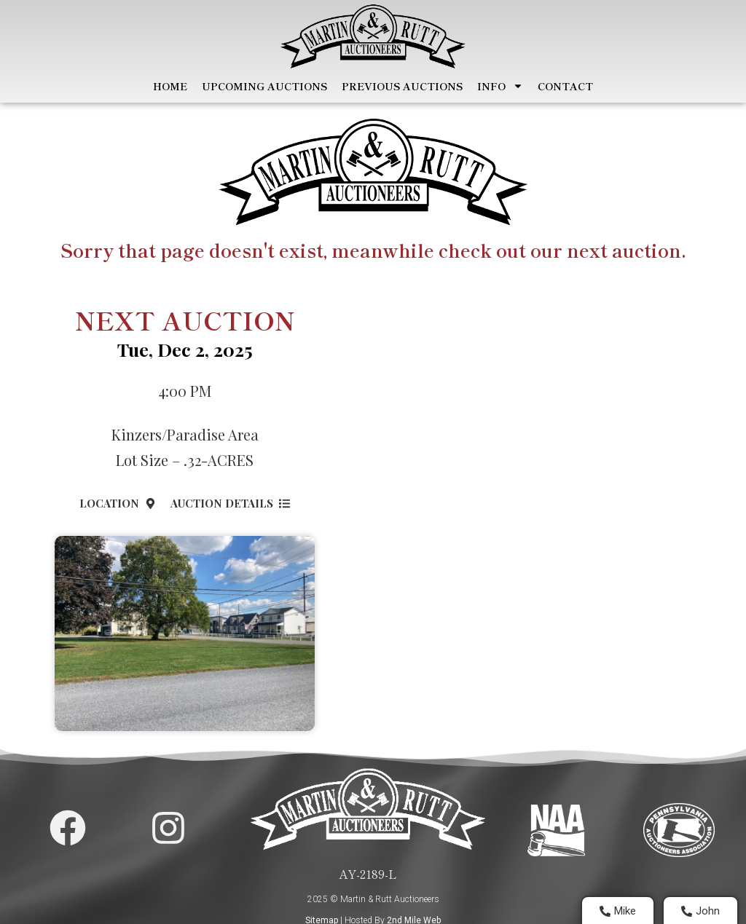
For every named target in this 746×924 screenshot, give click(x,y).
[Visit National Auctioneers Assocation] (556, 830)
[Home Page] (373, 36)
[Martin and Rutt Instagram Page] (168, 828)
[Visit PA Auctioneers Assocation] (679, 830)
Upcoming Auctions (264, 86)
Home (170, 86)
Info (500, 86)
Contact (565, 86)
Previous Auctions (402, 86)
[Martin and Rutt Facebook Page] (68, 828)
